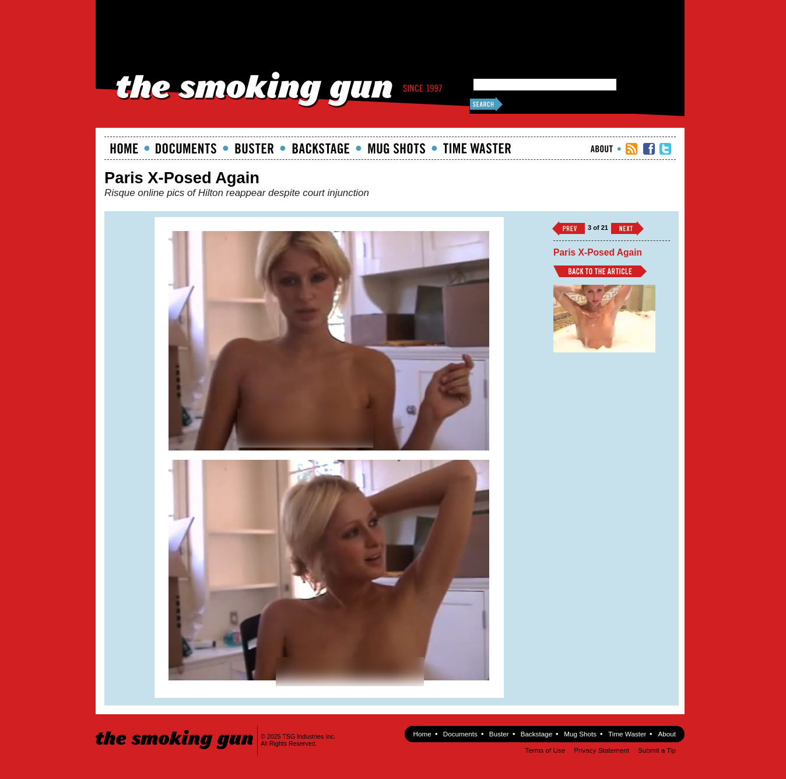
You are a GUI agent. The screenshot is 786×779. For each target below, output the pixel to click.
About (602, 148)
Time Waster (477, 148)
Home (124, 148)
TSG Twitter (665, 149)
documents (186, 148)
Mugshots (396, 148)
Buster (254, 148)
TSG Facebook (649, 149)
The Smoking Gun (175, 729)
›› (627, 228)
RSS (631, 149)
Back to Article (600, 271)
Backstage (321, 148)
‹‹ (568, 228)
